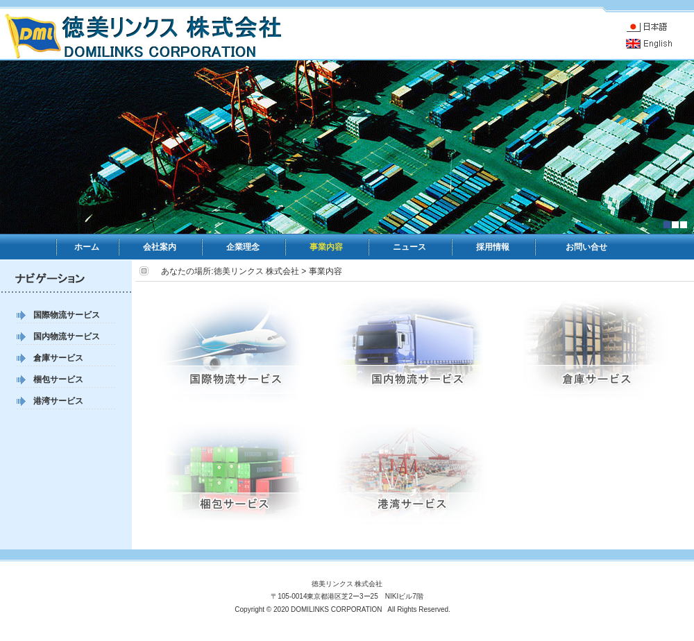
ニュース (409, 247)
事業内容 (326, 247)
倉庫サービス (58, 358)
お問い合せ (586, 247)
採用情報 (492, 247)
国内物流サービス (66, 336)
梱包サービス (58, 379)
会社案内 (159, 247)
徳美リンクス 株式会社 (256, 271)
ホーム (86, 247)
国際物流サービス (66, 315)
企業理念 (243, 247)
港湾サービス (58, 401)
